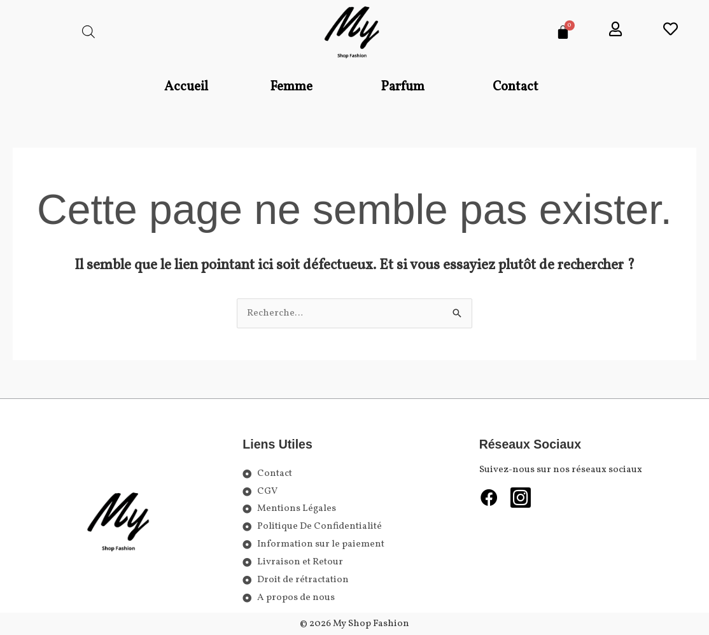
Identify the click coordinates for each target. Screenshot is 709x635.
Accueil (186, 87)
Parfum (403, 87)
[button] (294, 87)
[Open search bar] (88, 32)
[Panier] (563, 32)
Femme (291, 87)
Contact (515, 87)
